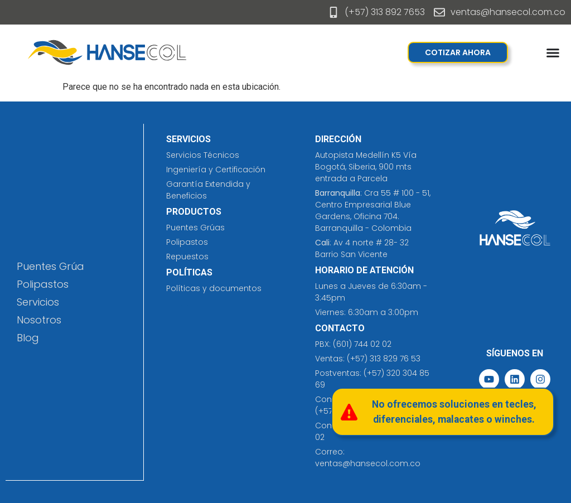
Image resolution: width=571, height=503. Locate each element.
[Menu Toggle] (553, 53)
